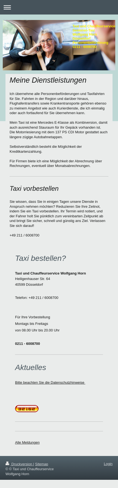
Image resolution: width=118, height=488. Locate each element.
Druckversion (19, 464)
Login (108, 464)
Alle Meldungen (27, 442)
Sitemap (41, 464)
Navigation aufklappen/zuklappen (59, 7)
